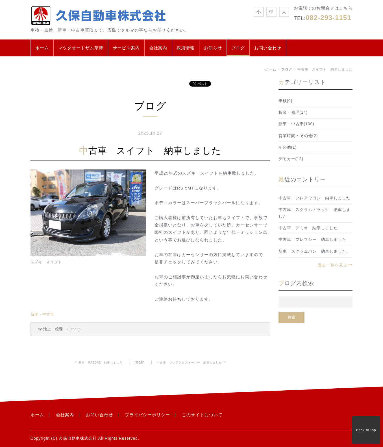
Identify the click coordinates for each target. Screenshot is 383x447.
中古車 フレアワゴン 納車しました (314, 198)
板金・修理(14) (293, 112)
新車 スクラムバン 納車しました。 (314, 251)
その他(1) (287, 147)
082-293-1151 (328, 17)
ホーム (42, 47)
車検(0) (285, 101)
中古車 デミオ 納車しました (308, 228)
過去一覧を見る (332, 265)
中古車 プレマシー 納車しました (312, 239)
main (139, 362)
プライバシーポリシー (147, 414)
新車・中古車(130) (296, 124)
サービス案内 (126, 47)
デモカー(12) (291, 159)
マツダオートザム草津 (80, 47)
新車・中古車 (42, 314)
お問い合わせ (267, 47)
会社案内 (158, 47)
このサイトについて (202, 414)
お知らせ (213, 47)
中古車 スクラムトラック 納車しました (314, 213)
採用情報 (186, 47)
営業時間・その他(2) (298, 136)
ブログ (238, 47)
